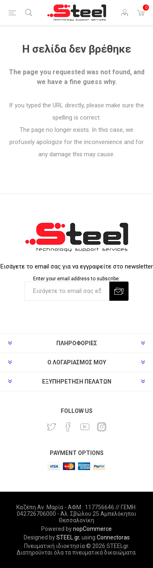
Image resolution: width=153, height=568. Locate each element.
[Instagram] (101, 426)
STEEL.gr (67, 537)
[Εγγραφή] (66, 291)
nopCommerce (92, 529)
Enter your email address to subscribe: (76, 279)
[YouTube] (84, 426)
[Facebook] (68, 426)
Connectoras (113, 537)
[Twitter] (51, 426)
